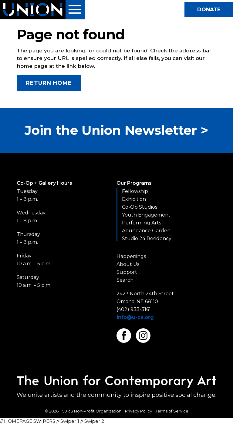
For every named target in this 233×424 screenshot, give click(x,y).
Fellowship (135, 191)
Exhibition (134, 199)
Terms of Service (172, 411)
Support (126, 272)
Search (124, 280)
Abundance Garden (146, 231)
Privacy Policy (138, 411)
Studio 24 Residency (146, 238)
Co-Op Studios (139, 207)
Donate (209, 9)
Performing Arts (141, 223)
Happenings (131, 256)
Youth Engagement (146, 215)
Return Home (49, 83)
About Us (127, 264)
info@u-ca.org (135, 317)
